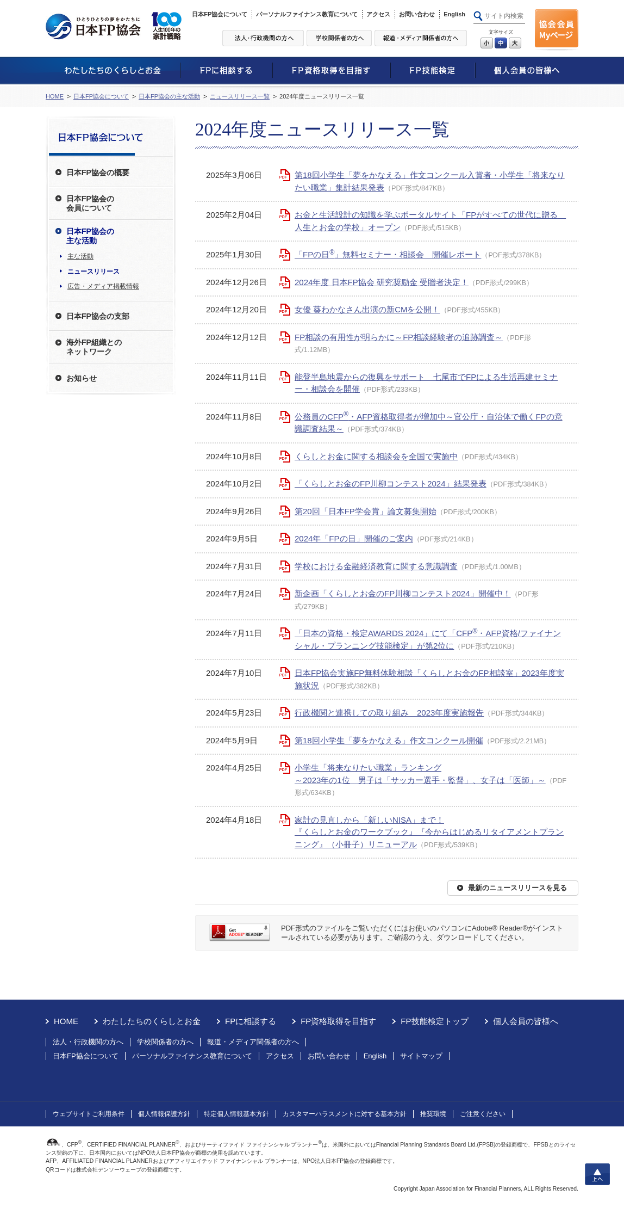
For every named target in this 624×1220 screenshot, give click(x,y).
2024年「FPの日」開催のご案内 (354, 538)
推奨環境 (433, 1114)
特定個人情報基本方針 (236, 1114)
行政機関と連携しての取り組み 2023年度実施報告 (389, 712)
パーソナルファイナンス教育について (307, 14)
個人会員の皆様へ (525, 1021)
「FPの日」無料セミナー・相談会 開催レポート (388, 254)
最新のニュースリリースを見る (517, 888)
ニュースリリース (93, 271)
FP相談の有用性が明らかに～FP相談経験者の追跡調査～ (399, 337)
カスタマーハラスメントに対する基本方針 (345, 1114)
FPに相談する (250, 1021)
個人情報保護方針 (164, 1114)
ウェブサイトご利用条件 (88, 1114)
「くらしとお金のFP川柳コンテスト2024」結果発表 (390, 483)
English (454, 14)
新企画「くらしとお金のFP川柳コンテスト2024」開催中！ (403, 593)
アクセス (378, 14)
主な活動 (80, 256)
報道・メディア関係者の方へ (253, 1042)
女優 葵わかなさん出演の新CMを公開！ (367, 309)
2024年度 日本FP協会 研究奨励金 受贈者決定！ (382, 282)
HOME (55, 96)
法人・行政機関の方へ (88, 1042)
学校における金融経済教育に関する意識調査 (376, 566)
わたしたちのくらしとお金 (152, 1021)
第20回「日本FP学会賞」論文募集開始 (365, 511)
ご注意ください (483, 1114)
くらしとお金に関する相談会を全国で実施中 (376, 456)
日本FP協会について (219, 14)
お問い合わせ (417, 14)
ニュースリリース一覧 (240, 96)
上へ (597, 1174)
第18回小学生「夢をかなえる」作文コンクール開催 (389, 740)
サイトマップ (421, 1056)
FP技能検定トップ (434, 1021)
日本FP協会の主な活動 (169, 96)
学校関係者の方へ (165, 1042)
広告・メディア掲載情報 (103, 286)
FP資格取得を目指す (338, 1021)
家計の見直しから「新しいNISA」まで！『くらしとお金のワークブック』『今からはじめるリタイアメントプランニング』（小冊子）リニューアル (429, 832)
